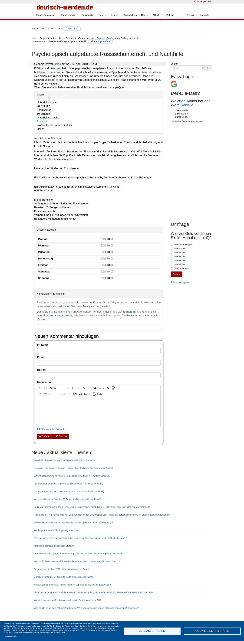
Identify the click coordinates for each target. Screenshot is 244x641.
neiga (57, 63)
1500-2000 (178, 252)
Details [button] (41, 94)
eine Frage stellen (100, 41)
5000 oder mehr (180, 268)
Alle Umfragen (180, 282)
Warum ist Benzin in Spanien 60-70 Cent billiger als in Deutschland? (67, 499)
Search (174, 63)
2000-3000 (178, 256)
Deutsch (198, 1)
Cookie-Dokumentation (10, 636)
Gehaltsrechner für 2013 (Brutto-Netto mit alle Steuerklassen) (64, 577)
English (207, 1)
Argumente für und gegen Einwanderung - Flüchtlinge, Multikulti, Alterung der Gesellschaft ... (79, 553)
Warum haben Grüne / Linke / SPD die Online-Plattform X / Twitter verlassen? (72, 476)
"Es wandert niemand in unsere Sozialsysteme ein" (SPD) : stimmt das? (69, 483)
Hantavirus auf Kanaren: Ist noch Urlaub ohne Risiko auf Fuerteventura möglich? (73, 468)
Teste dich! (72, 28)
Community (87, 15)
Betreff (41, 369)
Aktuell (157, 15)
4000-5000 (178, 264)
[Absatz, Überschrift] (59, 388)
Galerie (169, 15)
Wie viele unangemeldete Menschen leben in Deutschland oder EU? (67, 600)
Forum (102, 15)
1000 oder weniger (181, 244)
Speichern (45, 436)
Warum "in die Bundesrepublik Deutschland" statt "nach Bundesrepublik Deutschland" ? (77, 561)
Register (191, 15)
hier (193, 121)
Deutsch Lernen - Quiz (136, 15)
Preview (61, 436)
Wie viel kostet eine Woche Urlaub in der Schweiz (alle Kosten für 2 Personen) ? (73, 522)
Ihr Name (43, 345)
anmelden (129, 311)
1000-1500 (178, 248)
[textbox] (99, 412)
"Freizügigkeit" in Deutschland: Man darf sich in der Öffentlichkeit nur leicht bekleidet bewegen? (80, 538)
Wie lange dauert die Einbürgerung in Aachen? (57, 530)
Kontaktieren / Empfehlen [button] (51, 293)
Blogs (115, 15)
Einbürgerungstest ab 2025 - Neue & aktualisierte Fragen (62, 569)
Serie (185, 105)
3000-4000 (178, 260)
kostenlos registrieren (58, 315)
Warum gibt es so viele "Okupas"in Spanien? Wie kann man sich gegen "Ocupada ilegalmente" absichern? (86, 608)
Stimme (176, 274)
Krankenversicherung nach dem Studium (54, 546)
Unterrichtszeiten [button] (46, 229)
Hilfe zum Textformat (50, 429)
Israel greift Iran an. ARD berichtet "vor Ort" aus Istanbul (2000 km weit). (69, 491)
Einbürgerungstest (46, 15)
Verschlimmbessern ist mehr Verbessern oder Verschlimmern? (64, 460)
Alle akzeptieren (152, 630)
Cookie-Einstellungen (212, 630)
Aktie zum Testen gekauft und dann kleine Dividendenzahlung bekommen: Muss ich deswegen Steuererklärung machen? (93, 592)
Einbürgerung (69, 15)
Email (40, 357)
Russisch (42, 121)
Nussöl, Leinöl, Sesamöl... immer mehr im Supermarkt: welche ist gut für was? (72, 584)
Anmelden (205, 15)
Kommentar (44, 382)
